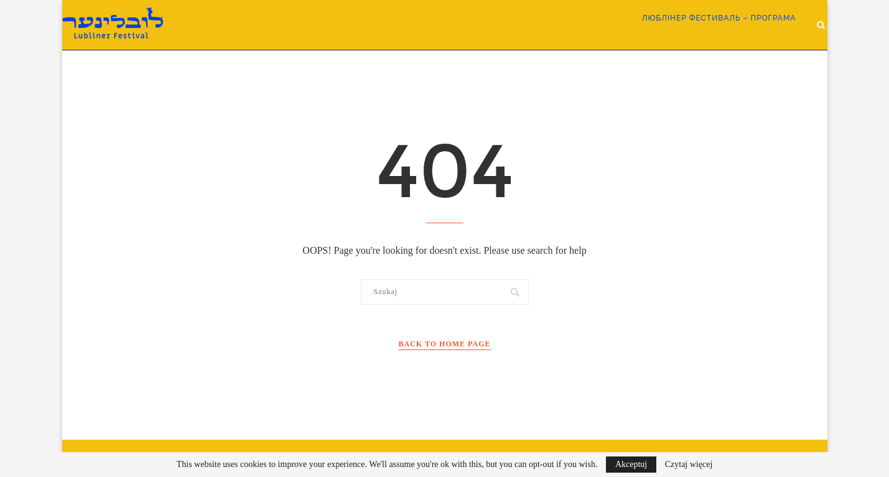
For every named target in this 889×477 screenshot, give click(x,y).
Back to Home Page (444, 344)
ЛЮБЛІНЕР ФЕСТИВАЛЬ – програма (719, 18)
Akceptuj (631, 464)
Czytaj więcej (689, 464)
